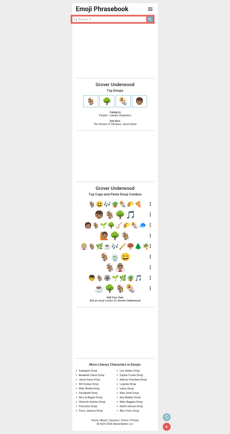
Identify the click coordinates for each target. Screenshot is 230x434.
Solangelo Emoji (88, 370)
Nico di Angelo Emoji (90, 397)
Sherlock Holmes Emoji (92, 401)
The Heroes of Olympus (107, 124)
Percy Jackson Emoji (91, 410)
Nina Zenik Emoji (129, 392)
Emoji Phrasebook (102, 9)
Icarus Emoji (127, 388)
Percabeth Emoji (88, 392)
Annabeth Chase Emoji (91, 375)
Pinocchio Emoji (88, 406)
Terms (124, 420)
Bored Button (120, 423)
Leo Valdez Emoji (130, 370)
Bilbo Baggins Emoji (131, 401)
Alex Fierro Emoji (129, 410)
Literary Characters (120, 115)
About (103, 420)
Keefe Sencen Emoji (131, 406)
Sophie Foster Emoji (131, 375)
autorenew (164, 417)
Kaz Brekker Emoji (130, 397)
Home (94, 420)
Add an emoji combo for (115, 300)
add (164, 427)
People (103, 115)
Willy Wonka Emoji (89, 388)
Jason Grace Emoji (89, 379)
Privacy (134, 420)
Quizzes (114, 420)
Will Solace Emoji (88, 384)
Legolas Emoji (128, 384)
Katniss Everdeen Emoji (133, 379)
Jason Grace (129, 124)
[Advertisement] (115, 51)
